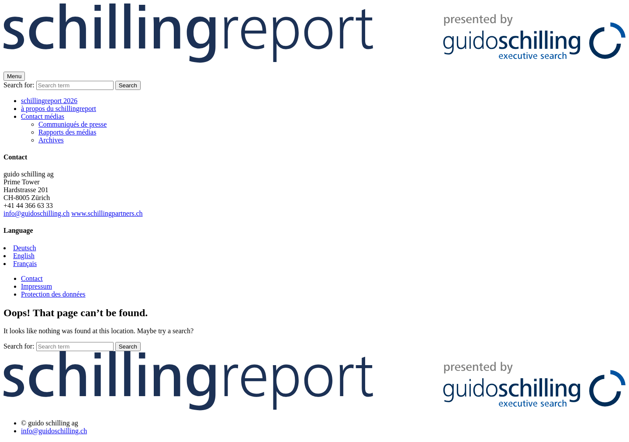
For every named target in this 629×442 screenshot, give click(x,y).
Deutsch (24, 248)
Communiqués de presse (72, 124)
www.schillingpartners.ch (106, 213)
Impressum (36, 286)
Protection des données (53, 294)
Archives (51, 140)
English (24, 255)
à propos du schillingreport (58, 108)
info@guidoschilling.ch (36, 213)
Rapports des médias (67, 132)
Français (25, 263)
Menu (14, 76)
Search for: (19, 85)
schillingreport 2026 (49, 100)
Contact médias (42, 116)
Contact (32, 278)
